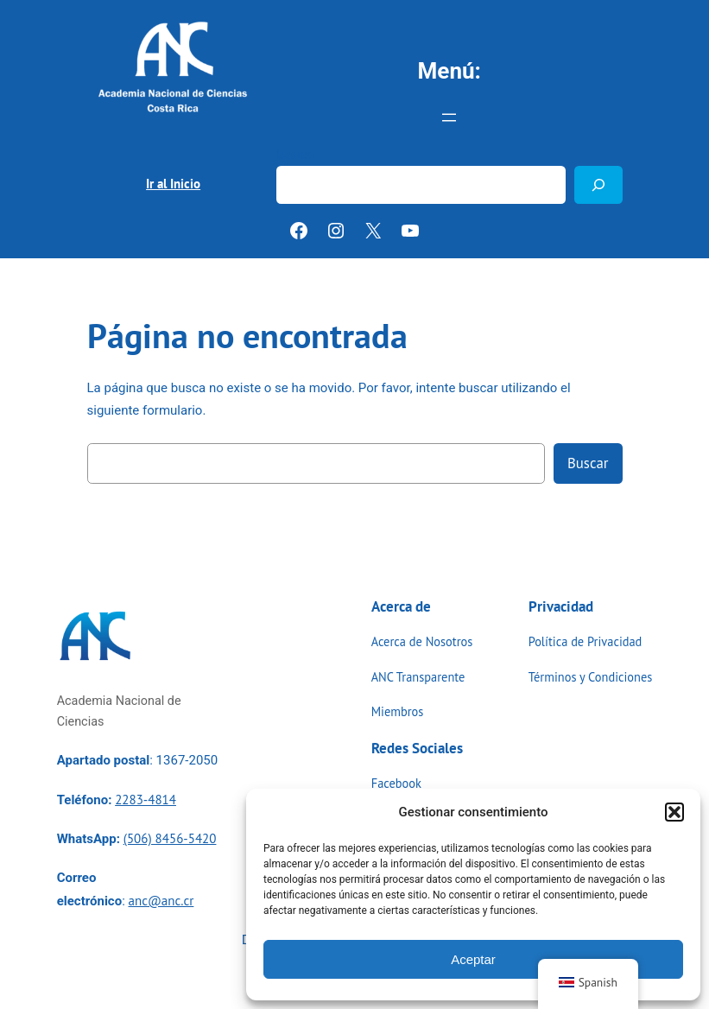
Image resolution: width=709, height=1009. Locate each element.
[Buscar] (598, 184)
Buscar (295, 155)
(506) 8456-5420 (170, 838)
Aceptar (473, 959)
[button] (674, 812)
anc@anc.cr (161, 900)
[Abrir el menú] (449, 117)
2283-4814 (145, 799)
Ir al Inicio (173, 183)
